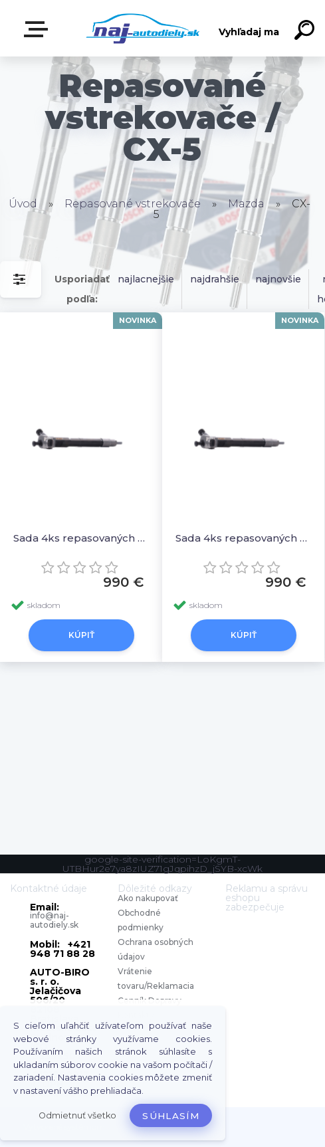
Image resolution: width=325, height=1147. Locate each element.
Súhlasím (170, 1115)
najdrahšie (214, 279)
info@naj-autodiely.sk (54, 920)
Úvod (23, 203)
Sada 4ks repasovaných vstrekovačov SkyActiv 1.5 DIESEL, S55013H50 (243, 538)
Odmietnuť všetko (77, 1115)
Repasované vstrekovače (132, 203)
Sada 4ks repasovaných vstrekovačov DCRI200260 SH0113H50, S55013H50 (81, 538)
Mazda (246, 203)
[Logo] (142, 28)
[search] (306, 32)
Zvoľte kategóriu (38, 29)
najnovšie (278, 279)
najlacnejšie (146, 279)
